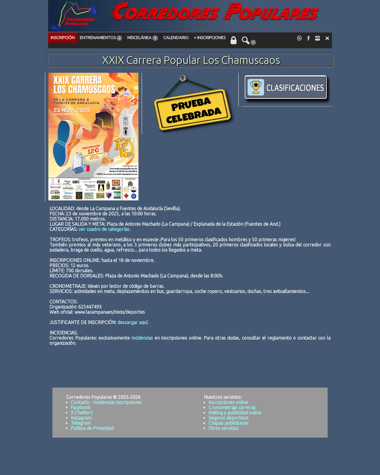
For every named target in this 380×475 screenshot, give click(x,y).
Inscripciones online (228, 402)
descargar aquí (132, 322)
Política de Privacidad (92, 428)
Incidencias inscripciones (117, 402)
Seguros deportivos (228, 417)
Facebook (80, 407)
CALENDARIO (176, 37)
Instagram (81, 417)
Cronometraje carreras (232, 407)
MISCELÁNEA (142, 38)
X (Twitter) (82, 412)
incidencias (142, 337)
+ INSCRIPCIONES (209, 37)
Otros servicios (223, 428)
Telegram (81, 423)
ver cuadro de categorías (104, 229)
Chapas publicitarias (228, 423)
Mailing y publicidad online (234, 412)
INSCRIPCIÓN (63, 37)
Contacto (80, 402)
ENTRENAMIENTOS (101, 38)
